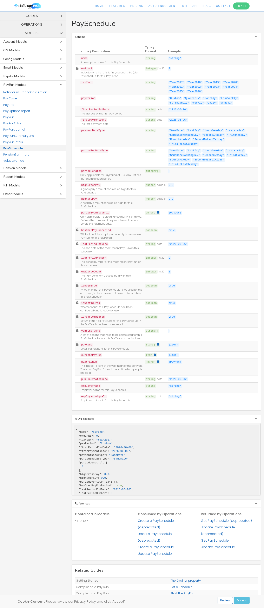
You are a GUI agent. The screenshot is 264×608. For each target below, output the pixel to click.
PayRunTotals (13, 142)
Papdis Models (14, 76)
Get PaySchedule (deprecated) (226, 520)
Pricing (137, 6)
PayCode (10, 98)
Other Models (13, 194)
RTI (184, 6)
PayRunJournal (14, 129)
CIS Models (11, 50)
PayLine (8, 105)
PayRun (8, 117)
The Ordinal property (186, 581)
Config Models (13, 59)
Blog (207, 6)
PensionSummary (16, 154)
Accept (241, 600)
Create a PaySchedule (156, 547)
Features (117, 6)
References (82, 503)
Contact (223, 6)
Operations (31, 24)
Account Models (15, 41)
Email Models (13, 67)
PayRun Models (14, 84)
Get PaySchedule (215, 540)
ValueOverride (13, 161)
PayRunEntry (12, 123)
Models (32, 33)
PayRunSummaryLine (18, 136)
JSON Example (84, 419)
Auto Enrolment (162, 6)
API (195, 6)
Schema (80, 37)
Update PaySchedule (155, 553)
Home (99, 6)
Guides (32, 16)
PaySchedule (13, 148)
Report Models (14, 176)
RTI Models (11, 185)
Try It (241, 6)
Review (225, 600)
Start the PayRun (182, 593)
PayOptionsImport (16, 111)
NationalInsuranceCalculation (25, 92)
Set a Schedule (181, 587)
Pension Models (15, 168)
